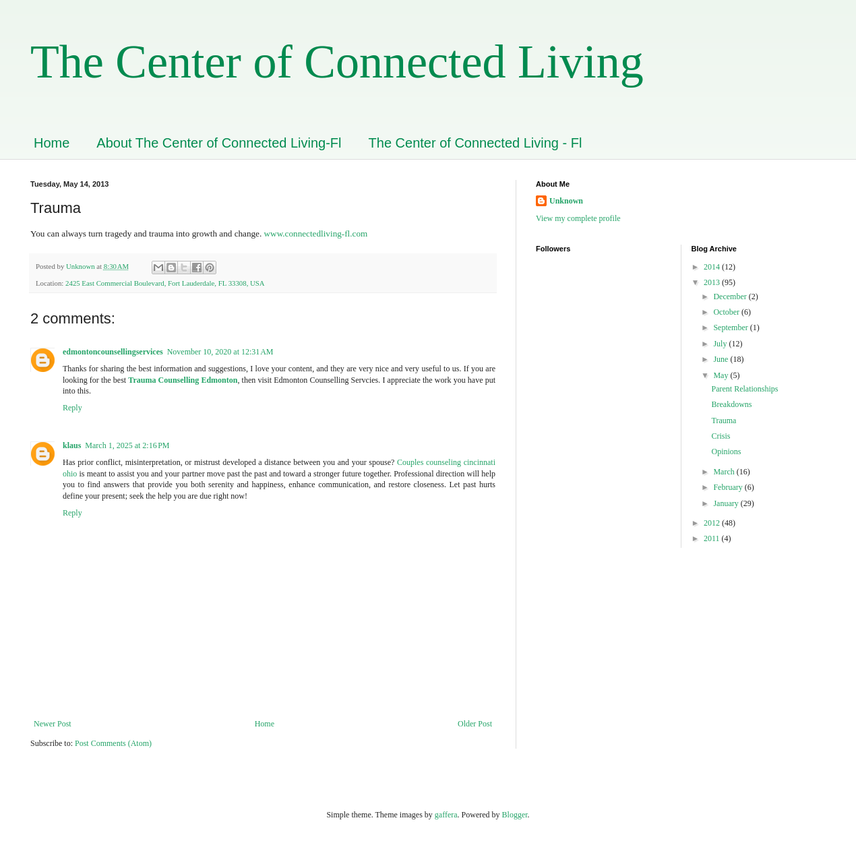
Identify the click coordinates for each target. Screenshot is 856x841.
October (727, 312)
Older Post (475, 723)
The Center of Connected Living (337, 62)
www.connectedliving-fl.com (316, 233)
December (730, 296)
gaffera (446, 814)
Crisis (720, 436)
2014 (713, 267)
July (721, 343)
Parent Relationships (744, 389)
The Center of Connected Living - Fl (475, 142)
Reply (72, 407)
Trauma (723, 420)
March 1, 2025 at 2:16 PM (127, 445)
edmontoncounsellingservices (113, 351)
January (726, 503)
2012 (713, 523)
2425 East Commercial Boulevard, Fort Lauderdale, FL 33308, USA (165, 283)
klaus (72, 445)
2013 (713, 282)
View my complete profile (578, 218)
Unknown (566, 201)
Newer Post (52, 723)
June (721, 359)
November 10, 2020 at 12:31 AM (220, 351)
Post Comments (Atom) (113, 743)
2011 (713, 538)
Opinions (726, 451)
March (724, 471)
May (721, 375)
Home (51, 142)
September (731, 327)
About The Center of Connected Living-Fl (218, 142)
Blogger (515, 814)
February (728, 487)
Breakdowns (731, 404)
